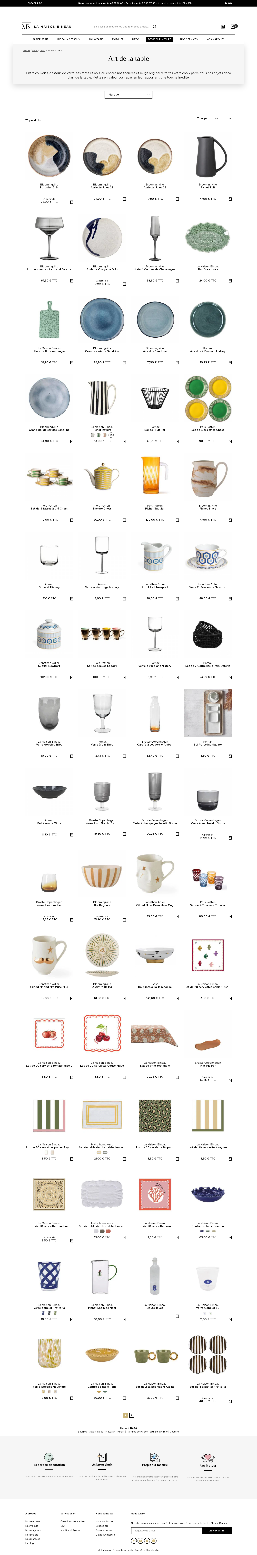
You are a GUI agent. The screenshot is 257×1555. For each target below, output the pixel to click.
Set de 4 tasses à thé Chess (49, 508)
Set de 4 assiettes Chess (207, 430)
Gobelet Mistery (49, 587)
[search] (154, 26)
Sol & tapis (96, 39)
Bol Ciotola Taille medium (155, 987)
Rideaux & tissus (68, 39)
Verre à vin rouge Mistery (102, 587)
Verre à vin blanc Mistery (154, 666)
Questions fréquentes (72, 1521)
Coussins (174, 1431)
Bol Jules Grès (49, 187)
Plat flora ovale (208, 269)
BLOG (228, 3)
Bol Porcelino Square (208, 744)
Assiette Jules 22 (155, 187)
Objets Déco (96, 1431)
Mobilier (118, 39)
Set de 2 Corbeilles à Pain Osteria (207, 666)
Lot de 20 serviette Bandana (49, 1226)
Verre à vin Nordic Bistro (102, 823)
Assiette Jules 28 (102, 187)
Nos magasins (33, 1530)
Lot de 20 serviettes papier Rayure (49, 1147)
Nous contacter (105, 1514)
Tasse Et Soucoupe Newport (208, 587)
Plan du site (152, 1550)
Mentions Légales (70, 1530)
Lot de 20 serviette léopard (155, 1147)
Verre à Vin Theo (102, 744)
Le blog (29, 1543)
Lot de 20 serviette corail (155, 1226)
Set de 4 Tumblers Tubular (207, 905)
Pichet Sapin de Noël (102, 1308)
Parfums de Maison (137, 1431)
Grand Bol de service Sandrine (49, 430)
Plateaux (110, 1431)
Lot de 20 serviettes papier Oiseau (208, 987)
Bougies (82, 1431)
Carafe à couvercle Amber (155, 744)
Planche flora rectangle (49, 351)
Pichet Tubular (155, 508)
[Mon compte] (222, 26)
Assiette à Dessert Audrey (207, 351)
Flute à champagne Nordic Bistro (155, 823)
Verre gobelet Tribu (49, 744)
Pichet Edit (208, 187)
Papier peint (40, 39)
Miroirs (121, 1431)
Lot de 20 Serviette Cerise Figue (102, 1065)
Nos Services (189, 39)
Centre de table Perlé (102, 1387)
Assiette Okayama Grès (102, 269)
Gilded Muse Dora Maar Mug (155, 905)
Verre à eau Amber (49, 905)
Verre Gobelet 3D (207, 1308)
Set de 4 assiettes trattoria (208, 1387)
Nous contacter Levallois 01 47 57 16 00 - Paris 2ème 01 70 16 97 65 (117, 3)
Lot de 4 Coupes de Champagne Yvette (155, 269)
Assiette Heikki (102, 987)
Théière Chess (102, 508)
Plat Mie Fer (208, 1065)
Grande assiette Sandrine (102, 351)
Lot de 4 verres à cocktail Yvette (49, 269)
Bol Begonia (102, 905)
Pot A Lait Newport (155, 587)
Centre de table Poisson (208, 1226)
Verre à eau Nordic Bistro (208, 823)
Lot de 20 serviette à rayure (208, 1147)
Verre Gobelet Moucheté (49, 1387)
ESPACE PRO (35, 3)
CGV (63, 1526)
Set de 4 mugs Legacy (102, 666)
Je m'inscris (216, 1530)
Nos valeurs (31, 1526)
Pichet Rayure (102, 430)
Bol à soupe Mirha (49, 823)
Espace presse (104, 1530)
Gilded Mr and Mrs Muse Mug (49, 987)
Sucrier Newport (49, 666)
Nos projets (31, 1534)
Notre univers (32, 1521)
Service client (68, 1514)
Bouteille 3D (155, 1308)
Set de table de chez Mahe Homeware (102, 1147)
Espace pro (102, 1526)
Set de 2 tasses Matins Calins (155, 1387)
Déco (135, 39)
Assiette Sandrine (155, 351)
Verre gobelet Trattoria (49, 1308)
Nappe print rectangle (155, 1065)
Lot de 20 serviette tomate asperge (49, 1065)
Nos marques (216, 39)
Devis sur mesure (159, 39)
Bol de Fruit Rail (155, 430)
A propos (30, 1514)
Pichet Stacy (207, 508)
